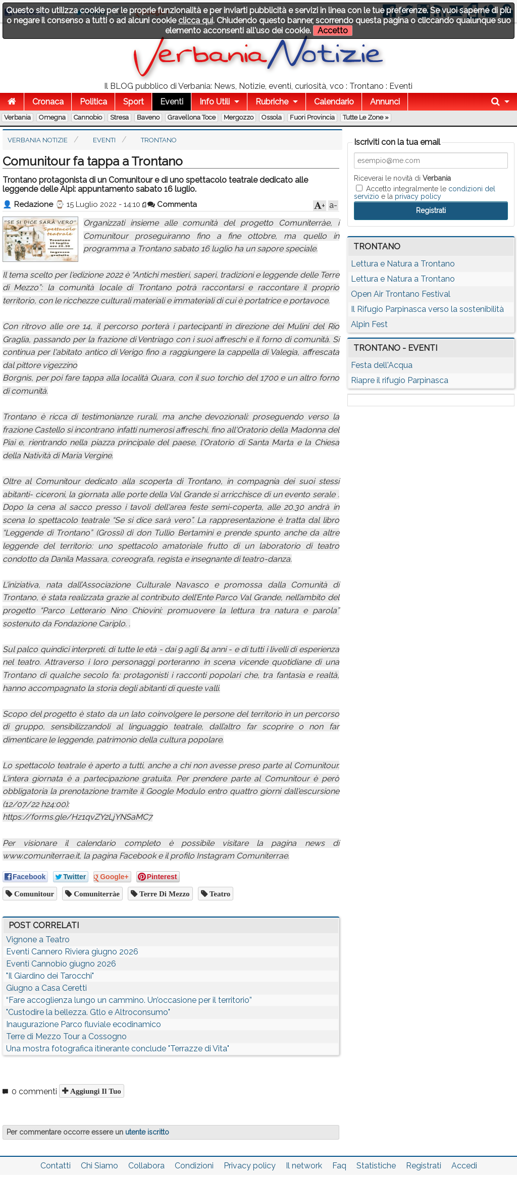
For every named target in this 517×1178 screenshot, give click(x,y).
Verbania (17, 117)
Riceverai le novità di (402, 178)
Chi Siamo (99, 1165)
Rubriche (271, 101)
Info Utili (214, 101)
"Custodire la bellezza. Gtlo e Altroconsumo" (88, 1012)
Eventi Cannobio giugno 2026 (61, 964)
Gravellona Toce (192, 117)
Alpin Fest (369, 324)
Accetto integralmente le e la (424, 192)
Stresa (119, 117)
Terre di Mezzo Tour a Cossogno (66, 1036)
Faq (339, 1165)
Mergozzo (238, 117)
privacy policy (418, 196)
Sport (133, 101)
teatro (219, 893)
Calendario (334, 101)
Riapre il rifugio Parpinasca (399, 380)
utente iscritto (147, 1132)
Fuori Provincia (312, 117)
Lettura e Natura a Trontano (403, 264)
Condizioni (194, 1165)
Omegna (52, 117)
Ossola (272, 117)
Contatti (55, 1165)
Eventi (171, 101)
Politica (93, 101)
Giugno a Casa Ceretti (46, 988)
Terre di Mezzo (163, 893)
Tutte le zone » (366, 117)
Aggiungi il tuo (94, 1091)
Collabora (146, 1165)
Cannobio (88, 117)
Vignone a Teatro (38, 939)
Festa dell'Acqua (381, 365)
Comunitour (33, 893)
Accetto (333, 30)
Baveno (148, 117)
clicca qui (195, 20)
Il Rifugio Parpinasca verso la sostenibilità (427, 309)
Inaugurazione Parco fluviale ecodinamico (83, 1024)
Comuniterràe (96, 893)
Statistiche (376, 1165)
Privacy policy (250, 1165)
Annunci (385, 101)
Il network (304, 1165)
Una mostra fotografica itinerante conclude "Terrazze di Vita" (117, 1048)
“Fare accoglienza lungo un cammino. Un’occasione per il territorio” (129, 1000)
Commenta (172, 204)
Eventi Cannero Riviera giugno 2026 (72, 951)
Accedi (464, 1165)
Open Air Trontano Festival (400, 294)
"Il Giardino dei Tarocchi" (50, 976)
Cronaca (48, 101)
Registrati (423, 1165)
